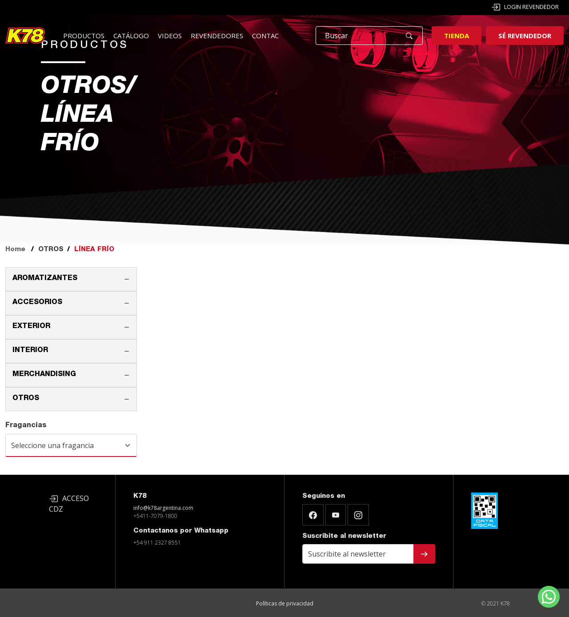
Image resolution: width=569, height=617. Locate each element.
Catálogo (131, 35)
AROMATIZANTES (44, 278)
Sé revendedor (524, 35)
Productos (83, 35)
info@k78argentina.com (163, 508)
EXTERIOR (31, 326)
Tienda (456, 35)
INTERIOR (30, 350)
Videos (170, 35)
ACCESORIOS (37, 302)
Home (15, 249)
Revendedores (217, 35)
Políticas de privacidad (284, 603)
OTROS (25, 398)
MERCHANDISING (44, 374)
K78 (139, 496)
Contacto (270, 35)
